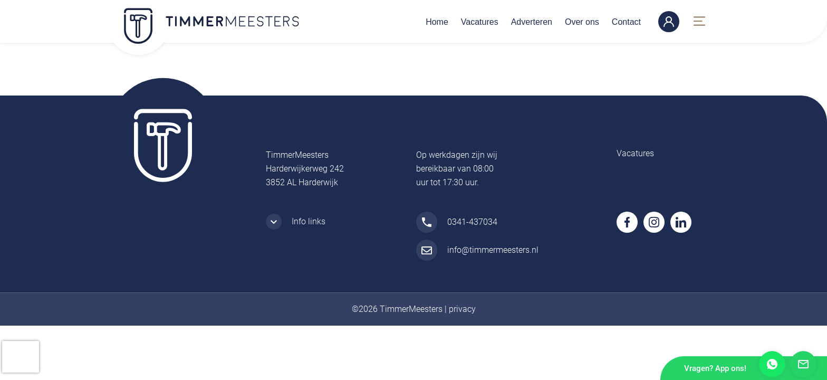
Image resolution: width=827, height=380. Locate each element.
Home (437, 21)
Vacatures (479, 21)
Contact (626, 21)
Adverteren (531, 21)
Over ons (582, 21)
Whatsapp (772, 364)
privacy (462, 309)
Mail (803, 364)
